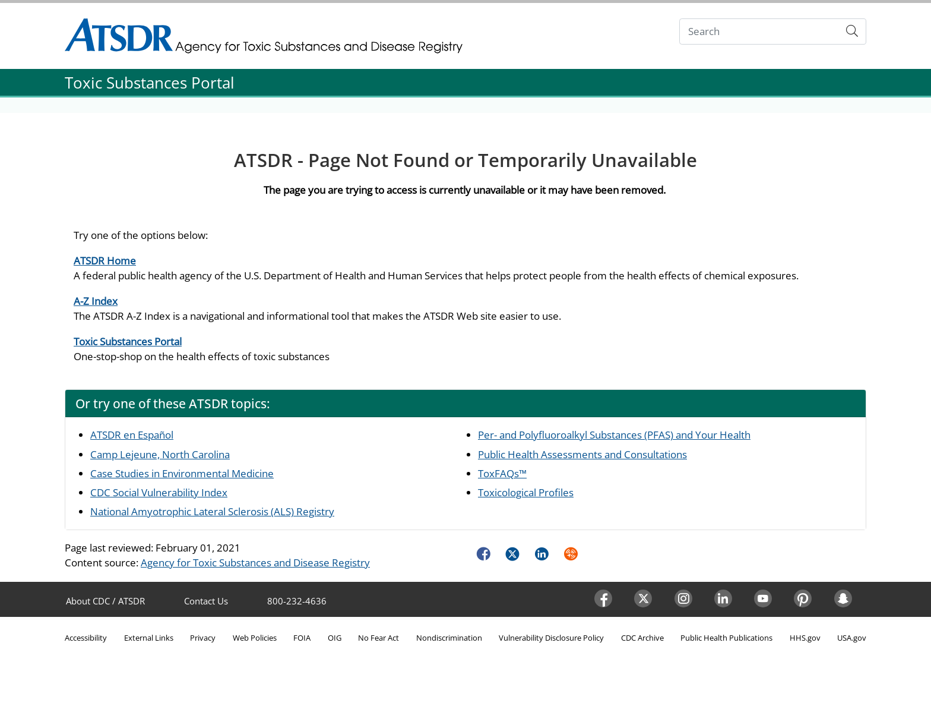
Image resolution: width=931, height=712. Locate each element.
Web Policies (255, 637)
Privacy (203, 637)
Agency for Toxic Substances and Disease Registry (255, 562)
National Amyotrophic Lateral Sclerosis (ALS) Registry (212, 511)
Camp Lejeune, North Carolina (160, 454)
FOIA (302, 637)
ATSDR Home (105, 260)
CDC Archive (642, 637)
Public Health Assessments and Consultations (582, 454)
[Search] (759, 31)
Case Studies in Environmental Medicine (182, 473)
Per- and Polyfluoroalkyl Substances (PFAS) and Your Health (614, 435)
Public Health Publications (726, 637)
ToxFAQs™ (502, 473)
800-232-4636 (297, 601)
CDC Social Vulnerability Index (158, 492)
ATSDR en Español (131, 435)
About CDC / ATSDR (105, 601)
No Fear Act (378, 637)
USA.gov (851, 637)
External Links (148, 637)
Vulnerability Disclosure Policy (551, 637)
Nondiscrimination (449, 637)
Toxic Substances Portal (128, 341)
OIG (334, 637)
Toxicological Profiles (526, 492)
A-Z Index (96, 301)
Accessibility (86, 637)
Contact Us (206, 601)
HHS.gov (805, 637)
